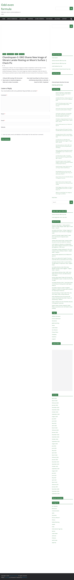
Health (16, 54)
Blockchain (54, 508)
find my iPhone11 (56, 517)
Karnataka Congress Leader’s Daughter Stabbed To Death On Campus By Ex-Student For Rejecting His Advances (64, 162)
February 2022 (55, 457)
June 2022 (54, 448)
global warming (39, 18)
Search (71, 8)
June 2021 (54, 475)
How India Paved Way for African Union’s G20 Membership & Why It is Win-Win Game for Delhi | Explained (38, 80)
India (53, 526)
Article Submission (12, 18)
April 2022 (54, 452)
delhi (53, 513)
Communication (55, 510)
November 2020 (55, 491)
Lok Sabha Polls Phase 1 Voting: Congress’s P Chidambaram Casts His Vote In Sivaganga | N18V (64, 99)
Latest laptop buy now (57, 66)
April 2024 (54, 398)
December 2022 (55, 434)
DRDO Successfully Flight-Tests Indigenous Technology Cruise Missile (64, 193)
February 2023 (55, 430)
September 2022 (56, 441)
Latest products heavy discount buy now (61, 69)
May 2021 (54, 477)
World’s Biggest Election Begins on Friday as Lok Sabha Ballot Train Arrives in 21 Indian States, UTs (64, 188)
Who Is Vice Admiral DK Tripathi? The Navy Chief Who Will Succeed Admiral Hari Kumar (64, 130)
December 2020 (55, 489)
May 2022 (54, 450)
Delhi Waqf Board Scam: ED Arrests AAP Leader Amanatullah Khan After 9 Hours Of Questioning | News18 (64, 173)
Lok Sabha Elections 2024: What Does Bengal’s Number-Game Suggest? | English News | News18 (64, 141)
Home (3, 18)
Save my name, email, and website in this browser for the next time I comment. (23, 134)
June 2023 (54, 421)
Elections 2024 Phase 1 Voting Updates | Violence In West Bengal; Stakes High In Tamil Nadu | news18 (63, 94)
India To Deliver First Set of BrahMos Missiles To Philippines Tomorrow (64, 177)
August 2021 (55, 471)
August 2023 (55, 416)
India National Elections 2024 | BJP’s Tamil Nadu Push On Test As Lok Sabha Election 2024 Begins (64, 146)
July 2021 (54, 473)
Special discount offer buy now (59, 60)
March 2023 (54, 428)
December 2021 (55, 462)
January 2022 (55, 459)
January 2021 (55, 486)
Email (3, 120)
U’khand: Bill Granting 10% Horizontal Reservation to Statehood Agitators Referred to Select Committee (11, 80)
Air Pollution (55, 506)
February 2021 (55, 484)
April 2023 (54, 425)
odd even (54, 535)
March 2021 (54, 482)
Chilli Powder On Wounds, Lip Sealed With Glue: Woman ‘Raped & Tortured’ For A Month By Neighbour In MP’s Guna (63, 115)
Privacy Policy (55, 332)
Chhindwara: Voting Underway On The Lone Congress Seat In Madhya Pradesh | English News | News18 (64, 120)
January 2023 (55, 432)
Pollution (54, 538)
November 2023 (55, 409)
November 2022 (55, 437)
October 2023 (55, 412)
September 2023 (56, 414)
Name (3, 114)
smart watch (55, 57)
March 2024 (54, 400)
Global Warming (10, 54)
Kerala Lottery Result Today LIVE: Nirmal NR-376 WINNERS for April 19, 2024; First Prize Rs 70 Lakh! (64, 151)
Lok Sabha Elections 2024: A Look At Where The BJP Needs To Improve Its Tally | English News (64, 135)
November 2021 (55, 464)
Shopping (30, 18)
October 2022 (55, 439)
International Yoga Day (57, 529)
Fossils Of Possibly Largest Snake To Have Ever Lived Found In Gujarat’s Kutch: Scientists (64, 104)
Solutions (57, 18)
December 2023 (55, 407)
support (64, 18)
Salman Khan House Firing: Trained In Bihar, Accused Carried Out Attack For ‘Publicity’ (64, 109)
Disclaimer (54, 321)
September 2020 (56, 493)
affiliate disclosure (56, 316)
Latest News (22, 18)
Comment (4, 95)
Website (3, 127)
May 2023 (54, 423)
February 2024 (55, 403)
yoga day (54, 542)
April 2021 (54, 480)
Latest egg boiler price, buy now (59, 217)
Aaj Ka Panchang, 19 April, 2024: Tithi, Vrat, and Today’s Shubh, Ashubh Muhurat (64, 167)
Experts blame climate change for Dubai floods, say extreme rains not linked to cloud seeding (64, 183)
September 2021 (56, 468)
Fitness (4, 54)
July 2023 (54, 418)
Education (54, 515)
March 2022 (54, 455)
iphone (53, 531)
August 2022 (55, 443)
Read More (54, 197)
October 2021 (55, 466)
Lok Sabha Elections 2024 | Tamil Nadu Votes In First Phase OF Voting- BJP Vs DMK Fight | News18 (64, 157)
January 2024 (55, 405)
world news (54, 540)
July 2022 (54, 446)
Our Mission (49, 18)
